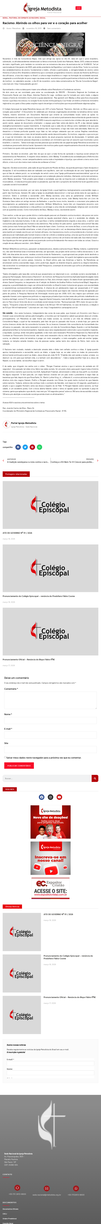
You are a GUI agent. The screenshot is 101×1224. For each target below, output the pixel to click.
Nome (8, 723)
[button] (18, 456)
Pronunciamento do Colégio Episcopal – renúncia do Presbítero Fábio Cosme (39, 605)
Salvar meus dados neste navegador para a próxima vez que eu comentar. (43, 767)
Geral (5, 27)
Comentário (11, 698)
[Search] (95, 787)
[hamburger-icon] (79, 8)
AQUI (11, 412)
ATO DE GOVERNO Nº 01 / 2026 (17, 542)
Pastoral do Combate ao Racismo (24, 27)
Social (43, 27)
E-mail (8, 738)
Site (6, 752)
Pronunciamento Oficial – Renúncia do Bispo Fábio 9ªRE (29, 668)
